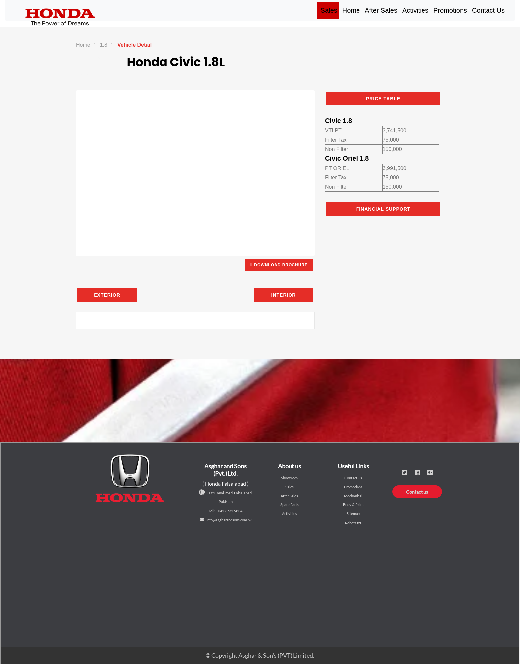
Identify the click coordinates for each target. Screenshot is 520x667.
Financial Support (383, 209)
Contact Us (488, 10)
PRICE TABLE (383, 98)
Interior (283, 295)
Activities (415, 10)
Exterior (107, 295)
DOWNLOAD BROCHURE (279, 264)
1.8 (103, 45)
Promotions (450, 10)
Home (351, 10)
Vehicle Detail (134, 45)
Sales (330, 10)
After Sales (381, 10)
